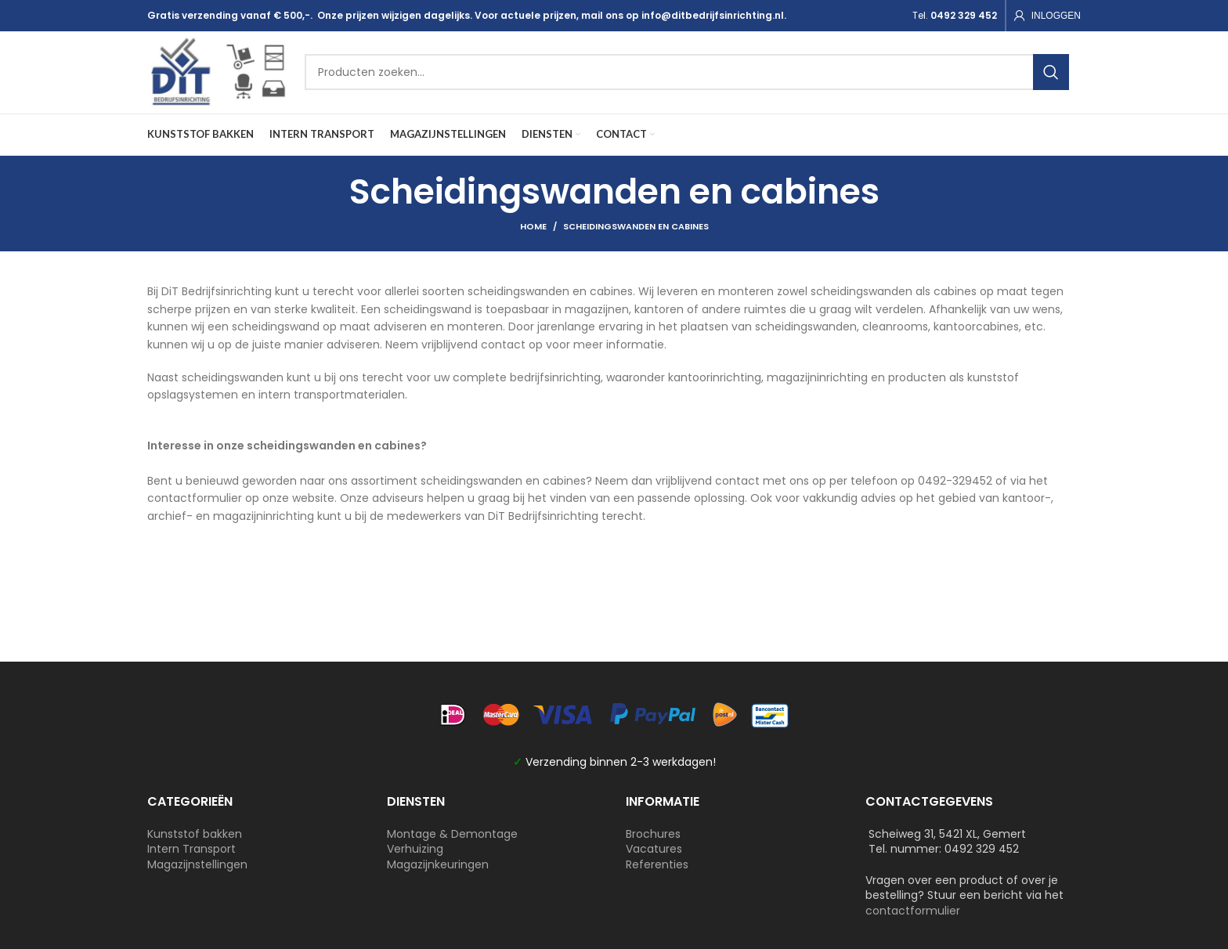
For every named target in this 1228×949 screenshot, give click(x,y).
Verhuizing (415, 849)
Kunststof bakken (194, 834)
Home (533, 227)
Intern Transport (191, 849)
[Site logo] (218, 71)
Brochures (653, 834)
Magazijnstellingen (197, 864)
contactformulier (912, 910)
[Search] (687, 73)
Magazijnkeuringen (438, 864)
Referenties (657, 864)
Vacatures (654, 849)
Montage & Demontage (452, 834)
